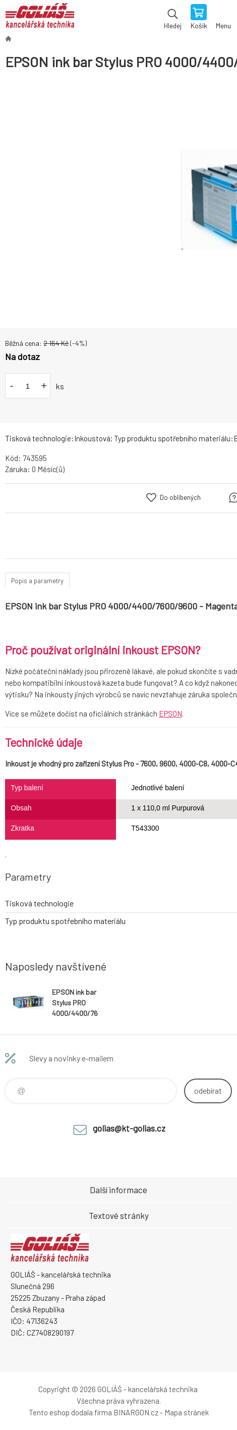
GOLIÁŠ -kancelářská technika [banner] (39, 17)
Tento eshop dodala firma (70, 1412)
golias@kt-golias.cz (129, 1128)
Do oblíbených (180, 497)
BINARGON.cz (135, 1412)
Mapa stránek (186, 1412)
